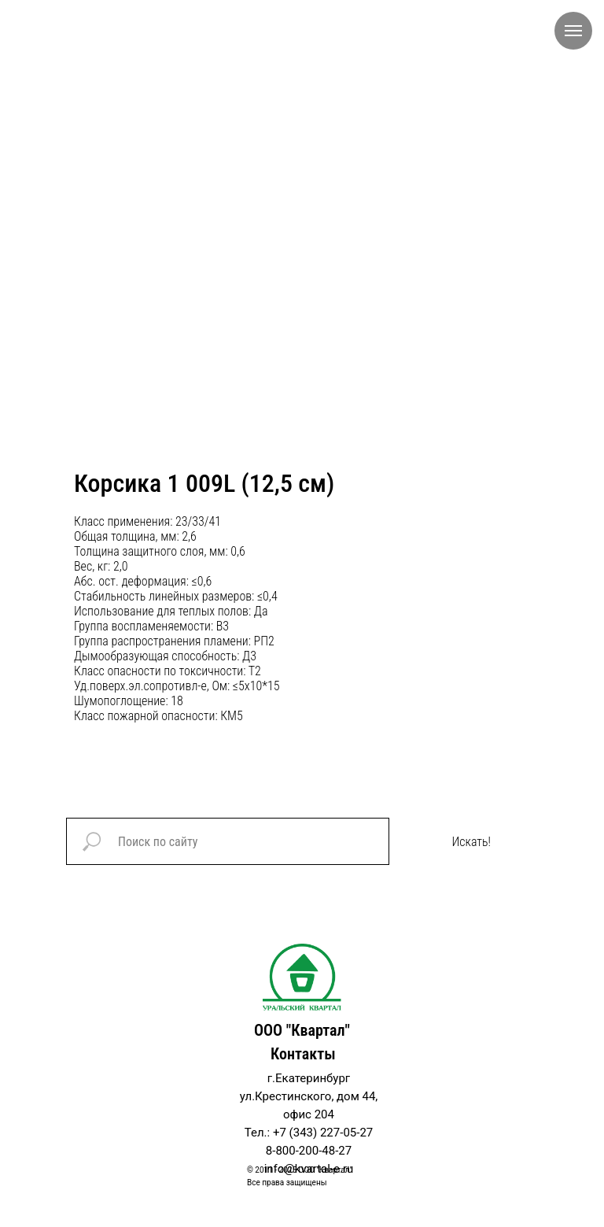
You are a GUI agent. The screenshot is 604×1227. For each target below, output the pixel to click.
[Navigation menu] (573, 30)
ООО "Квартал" (302, 1030)
